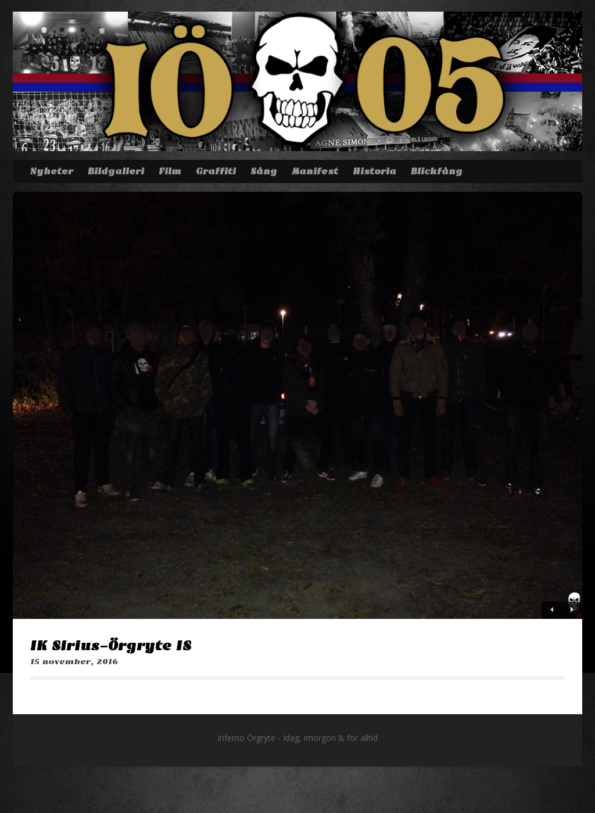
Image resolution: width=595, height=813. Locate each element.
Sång (263, 171)
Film (170, 171)
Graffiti (216, 171)
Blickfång (437, 171)
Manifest (315, 171)
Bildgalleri (116, 171)
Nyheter (51, 171)
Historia (374, 171)
